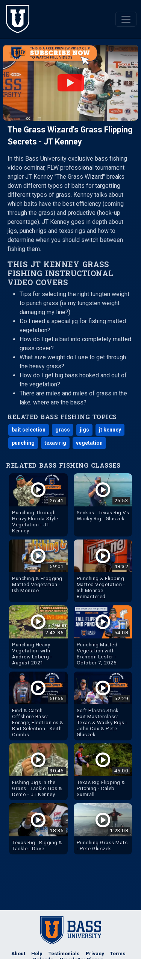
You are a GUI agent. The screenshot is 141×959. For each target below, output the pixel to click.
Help (36, 953)
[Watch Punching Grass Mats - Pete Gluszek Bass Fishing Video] (103, 828)
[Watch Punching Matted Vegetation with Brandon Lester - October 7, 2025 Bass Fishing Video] (103, 636)
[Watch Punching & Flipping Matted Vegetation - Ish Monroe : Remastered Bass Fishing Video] (103, 571)
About (18, 953)
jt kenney (110, 430)
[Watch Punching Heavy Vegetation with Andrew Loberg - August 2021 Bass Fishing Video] (38, 636)
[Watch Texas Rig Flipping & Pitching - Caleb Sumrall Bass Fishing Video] (103, 771)
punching (23, 443)
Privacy (95, 953)
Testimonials (64, 953)
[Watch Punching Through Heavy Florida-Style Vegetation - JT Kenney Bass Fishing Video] (38, 504)
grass (62, 430)
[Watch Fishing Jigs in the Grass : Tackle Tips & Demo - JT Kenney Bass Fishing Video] (38, 771)
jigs (84, 430)
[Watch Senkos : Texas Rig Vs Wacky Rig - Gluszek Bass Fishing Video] (103, 498)
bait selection (28, 430)
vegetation (89, 443)
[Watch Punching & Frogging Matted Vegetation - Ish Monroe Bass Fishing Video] (38, 568)
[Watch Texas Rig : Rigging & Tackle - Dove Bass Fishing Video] (38, 828)
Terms (118, 953)
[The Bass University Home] (18, 19)
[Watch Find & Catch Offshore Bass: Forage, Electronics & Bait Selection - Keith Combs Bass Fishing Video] (38, 706)
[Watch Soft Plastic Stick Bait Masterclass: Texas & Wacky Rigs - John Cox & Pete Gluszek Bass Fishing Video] (103, 706)
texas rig (55, 443)
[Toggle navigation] (125, 19)
